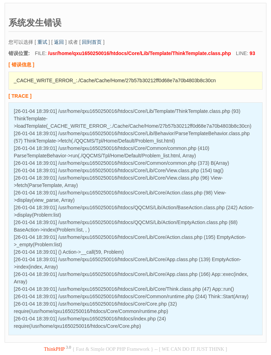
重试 (42, 42)
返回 (59, 42)
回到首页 (92, 42)
